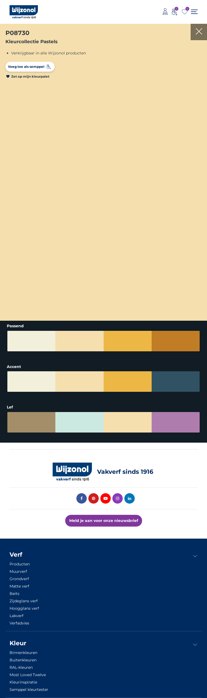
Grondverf (19, 578)
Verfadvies (19, 623)
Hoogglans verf (24, 608)
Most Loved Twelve (28, 674)
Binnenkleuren (23, 652)
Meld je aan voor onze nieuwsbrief (103, 520)
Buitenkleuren (23, 660)
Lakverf (16, 615)
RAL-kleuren (21, 667)
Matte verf (19, 586)
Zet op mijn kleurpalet (30, 76)
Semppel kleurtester (29, 689)
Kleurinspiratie (23, 682)
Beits (14, 593)
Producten (20, 564)
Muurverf (18, 571)
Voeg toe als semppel (26, 67)
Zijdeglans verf (24, 600)
